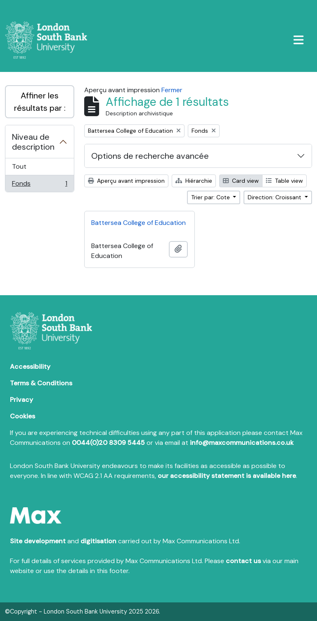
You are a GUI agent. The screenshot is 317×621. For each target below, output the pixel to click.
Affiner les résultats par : (40, 101)
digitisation (98, 541)
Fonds (39, 185)
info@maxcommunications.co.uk (241, 442)
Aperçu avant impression (126, 180)
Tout (19, 166)
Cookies (22, 416)
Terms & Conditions (41, 383)
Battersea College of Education (138, 222)
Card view (241, 180)
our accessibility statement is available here (227, 475)
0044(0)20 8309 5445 (108, 442)
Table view (284, 180)
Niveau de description (33, 141)
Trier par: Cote (211, 197)
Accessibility (30, 366)
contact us (243, 561)
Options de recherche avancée (150, 155)
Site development (38, 541)
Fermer (171, 90)
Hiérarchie (193, 180)
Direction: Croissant (275, 197)
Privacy (21, 399)
